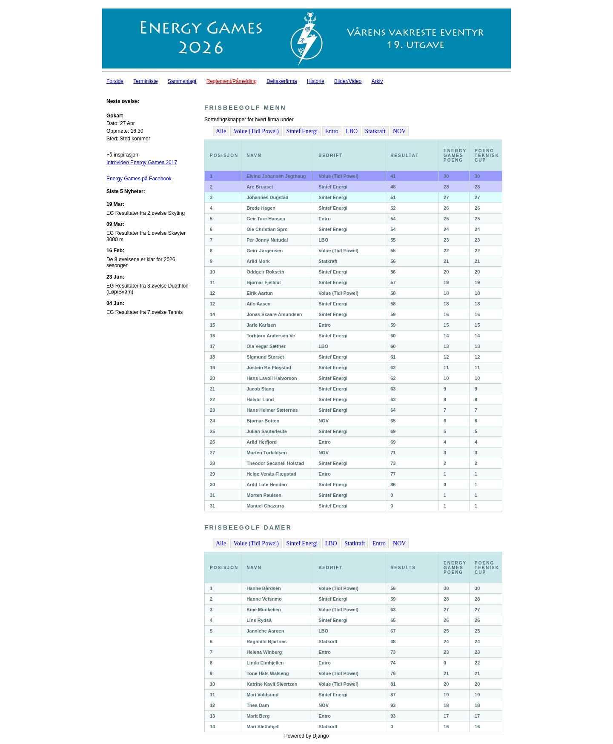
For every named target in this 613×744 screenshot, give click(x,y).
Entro (331, 131)
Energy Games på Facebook (139, 179)
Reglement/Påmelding (231, 81)
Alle (221, 131)
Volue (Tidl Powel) (256, 131)
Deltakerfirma (281, 81)
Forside (114, 81)
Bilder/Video (348, 81)
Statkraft (375, 131)
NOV (399, 131)
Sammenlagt (182, 81)
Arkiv (377, 81)
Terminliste (145, 81)
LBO (352, 131)
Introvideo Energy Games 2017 (141, 162)
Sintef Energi (302, 131)
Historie (315, 81)
